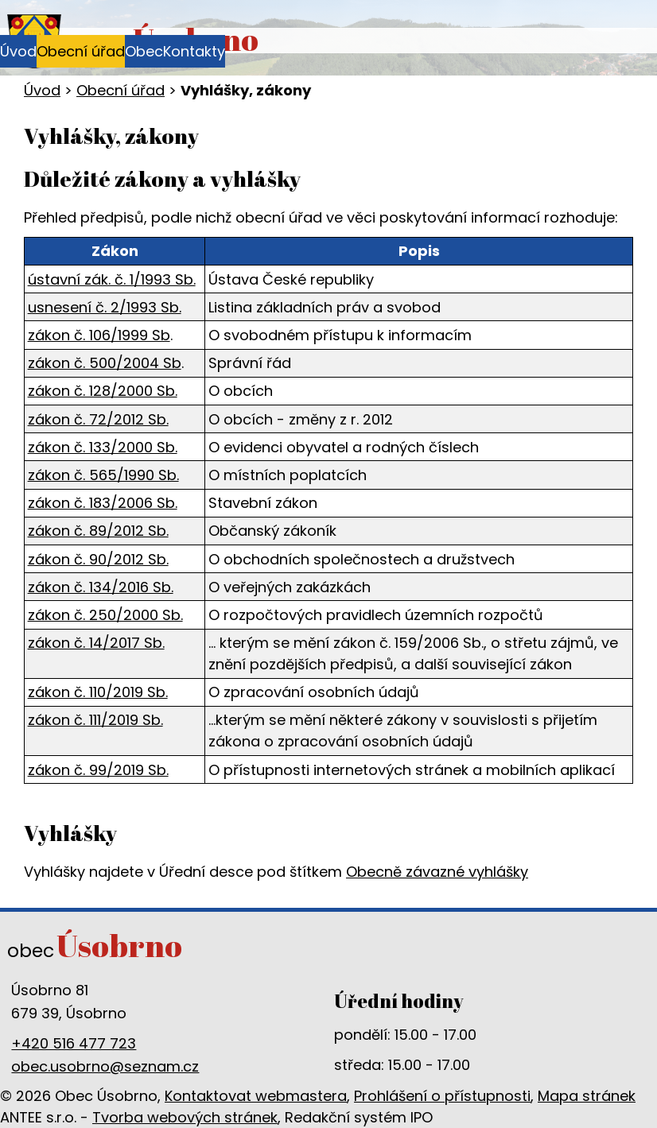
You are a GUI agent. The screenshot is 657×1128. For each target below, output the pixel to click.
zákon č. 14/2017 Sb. (96, 643)
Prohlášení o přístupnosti (442, 1096)
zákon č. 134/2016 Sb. (100, 587)
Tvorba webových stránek (185, 1117)
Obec (144, 51)
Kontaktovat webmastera (256, 1096)
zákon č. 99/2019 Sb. (98, 770)
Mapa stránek (587, 1096)
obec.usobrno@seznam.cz (105, 1066)
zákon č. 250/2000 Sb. (105, 615)
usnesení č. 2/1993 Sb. (104, 307)
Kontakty (194, 51)
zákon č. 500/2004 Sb (104, 363)
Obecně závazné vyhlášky (437, 872)
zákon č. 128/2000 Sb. (102, 391)
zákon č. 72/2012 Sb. (98, 419)
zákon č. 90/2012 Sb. (98, 559)
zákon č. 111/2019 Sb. (95, 720)
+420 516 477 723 (73, 1043)
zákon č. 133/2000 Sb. (102, 447)
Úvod (18, 51)
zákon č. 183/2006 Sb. (102, 503)
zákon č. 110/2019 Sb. (98, 692)
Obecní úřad (81, 51)
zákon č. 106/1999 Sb (99, 335)
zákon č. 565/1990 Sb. (103, 475)
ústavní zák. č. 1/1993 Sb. (112, 279)
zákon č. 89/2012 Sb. (98, 531)
